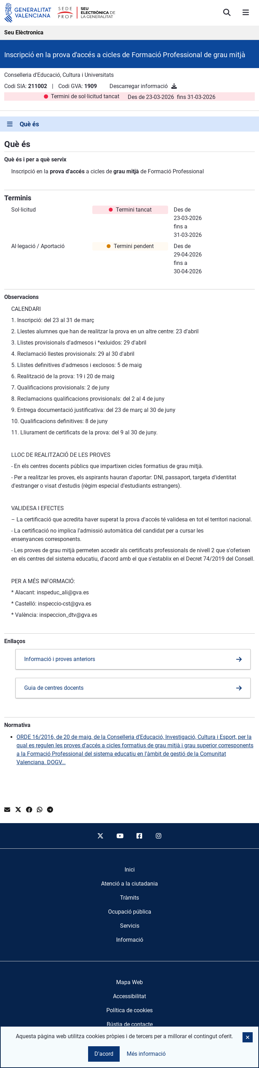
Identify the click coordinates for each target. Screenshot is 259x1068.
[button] (248, 1037)
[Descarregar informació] (174, 86)
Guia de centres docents (54, 688)
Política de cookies (129, 1010)
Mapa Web (129, 982)
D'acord (103, 1053)
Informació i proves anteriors (59, 659)
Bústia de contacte (130, 1024)
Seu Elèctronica (24, 32)
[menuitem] (129, 870)
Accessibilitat (129, 996)
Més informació (146, 1053)
